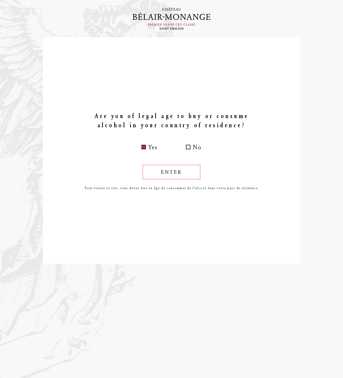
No (197, 147)
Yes (152, 147)
